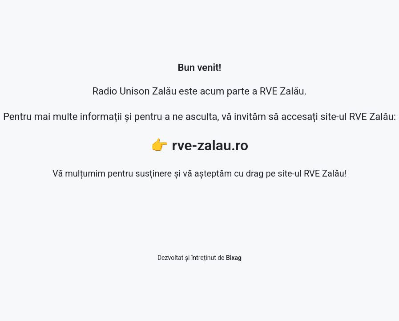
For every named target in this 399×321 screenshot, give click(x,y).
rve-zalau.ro (210, 145)
